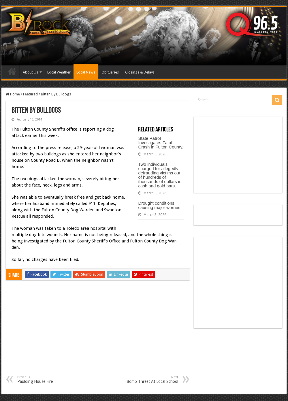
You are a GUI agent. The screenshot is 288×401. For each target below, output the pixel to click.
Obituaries (110, 72)
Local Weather (59, 72)
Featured (30, 94)
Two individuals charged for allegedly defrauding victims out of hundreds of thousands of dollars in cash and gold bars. (159, 175)
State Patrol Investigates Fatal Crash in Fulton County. (160, 142)
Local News (85, 72)
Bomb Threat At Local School (148, 379)
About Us (30, 72)
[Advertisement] (98, 332)
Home (11, 71)
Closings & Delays (140, 72)
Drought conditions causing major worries (159, 205)
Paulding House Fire (46, 379)
